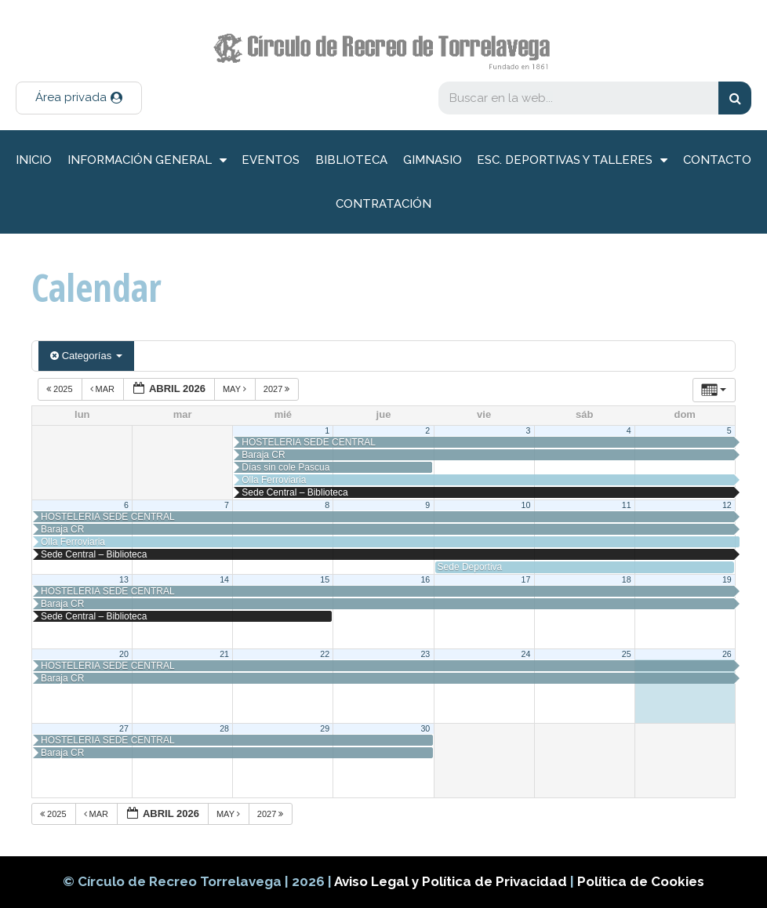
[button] (79, 98)
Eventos (271, 160)
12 (727, 505)
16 (425, 579)
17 (526, 579)
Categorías (86, 355)
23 (425, 654)
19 (727, 579)
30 (425, 728)
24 (526, 654)
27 (124, 728)
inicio (34, 160)
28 (224, 728)
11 (626, 505)
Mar (104, 389)
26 (727, 654)
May (236, 389)
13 (124, 579)
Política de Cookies (640, 881)
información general (147, 160)
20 (124, 654)
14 (224, 579)
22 (324, 654)
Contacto (717, 160)
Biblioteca (351, 160)
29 (324, 728)
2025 (60, 389)
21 (224, 654)
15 (324, 579)
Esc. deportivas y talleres (572, 160)
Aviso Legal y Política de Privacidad (452, 881)
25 (626, 654)
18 (626, 579)
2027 (278, 389)
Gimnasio (432, 160)
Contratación (383, 204)
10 (526, 505)
